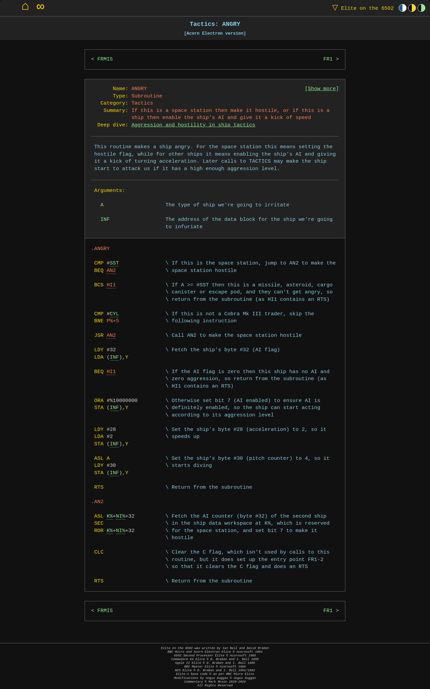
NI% (120, 516)
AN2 (111, 270)
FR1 (328, 59)
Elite (361, 7)
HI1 (111, 285)
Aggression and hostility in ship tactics (193, 125)
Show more (322, 88)
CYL (114, 314)
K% (109, 516)
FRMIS (105, 59)
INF (114, 357)
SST (114, 263)
